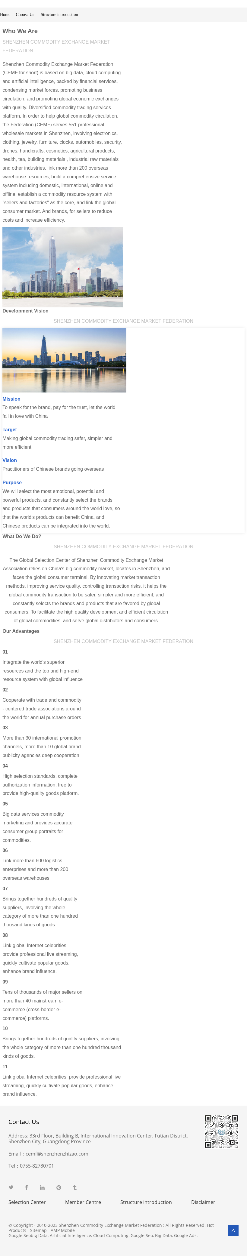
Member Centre (83, 1202)
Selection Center (27, 1202)
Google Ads (185, 1235)
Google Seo (142, 1235)
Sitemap (38, 1230)
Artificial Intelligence (70, 1235)
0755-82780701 (37, 1165)
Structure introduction (59, 14)
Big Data (163, 1235)
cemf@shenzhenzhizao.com (57, 1153)
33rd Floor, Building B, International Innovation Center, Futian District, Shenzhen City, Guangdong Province (98, 1138)
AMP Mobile (63, 1230)
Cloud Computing (110, 1235)
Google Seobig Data (28, 1235)
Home (5, 14)
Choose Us (25, 14)
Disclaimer (203, 1202)
